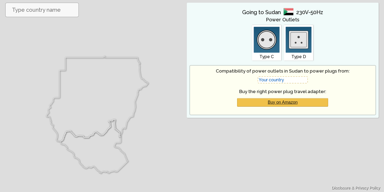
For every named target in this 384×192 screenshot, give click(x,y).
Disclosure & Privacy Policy (356, 187)
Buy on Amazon (283, 102)
